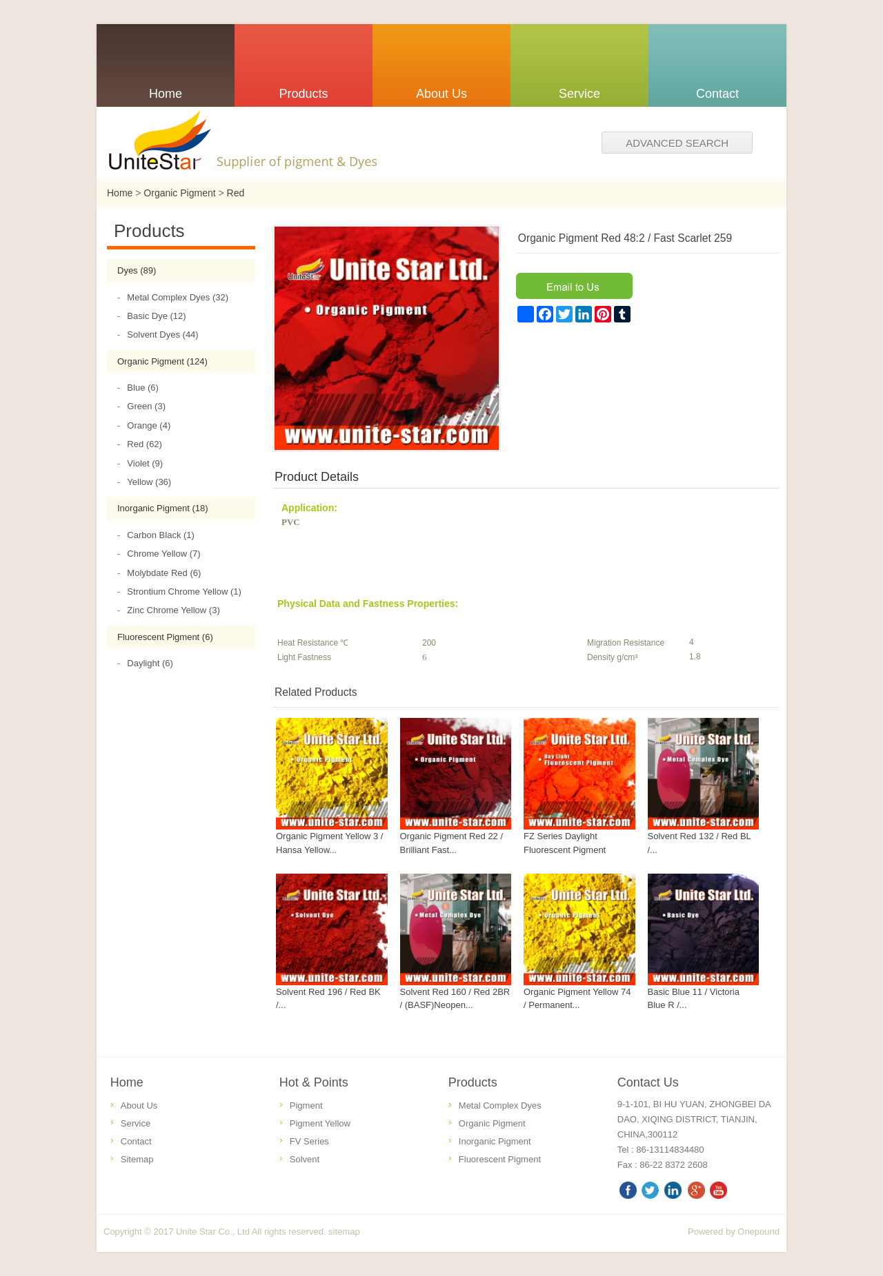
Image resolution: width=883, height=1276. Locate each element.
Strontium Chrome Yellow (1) (179, 591)
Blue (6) (138, 387)
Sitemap (137, 1159)
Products (472, 1082)
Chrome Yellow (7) (159, 553)
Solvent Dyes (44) (158, 334)
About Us (139, 1105)
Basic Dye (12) (151, 316)
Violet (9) (140, 463)
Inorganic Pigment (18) (162, 508)
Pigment (306, 1105)
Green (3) (141, 406)
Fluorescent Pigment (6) (165, 637)
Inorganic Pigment (495, 1141)
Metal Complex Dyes (500, 1105)
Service (135, 1123)
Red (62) (139, 444)
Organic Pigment (179, 192)
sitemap (344, 1231)
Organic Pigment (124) (162, 361)
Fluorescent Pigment (500, 1159)
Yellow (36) (144, 482)
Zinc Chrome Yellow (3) (168, 610)
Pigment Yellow (320, 1123)
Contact (136, 1141)
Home (119, 192)
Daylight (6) (145, 663)
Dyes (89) (136, 270)
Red (236, 192)
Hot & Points (313, 1082)
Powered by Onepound (734, 1231)
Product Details (317, 477)
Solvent (304, 1159)
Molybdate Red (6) (159, 573)
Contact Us (648, 1082)
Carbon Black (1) (156, 535)
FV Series (309, 1141)
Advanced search (677, 143)
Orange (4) (143, 425)
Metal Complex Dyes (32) (172, 297)
